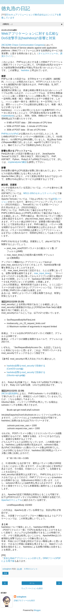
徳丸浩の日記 (15, 8)
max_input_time (41, 273)
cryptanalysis (7, 116)
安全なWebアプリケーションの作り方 (22, 558)
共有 (5, 573)
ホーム (32, 583)
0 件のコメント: (31, 569)
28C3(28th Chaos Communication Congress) (22, 45)
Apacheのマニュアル (11, 500)
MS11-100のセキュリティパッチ (39, 193)
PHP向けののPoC (10, 134)
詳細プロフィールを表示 (24, 600)
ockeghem (21, 597)
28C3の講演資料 (9, 393)
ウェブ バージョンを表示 (32, 588)
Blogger (37, 610)
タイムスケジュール (48, 53)
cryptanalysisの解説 (17, 162)
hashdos (25, 70)
